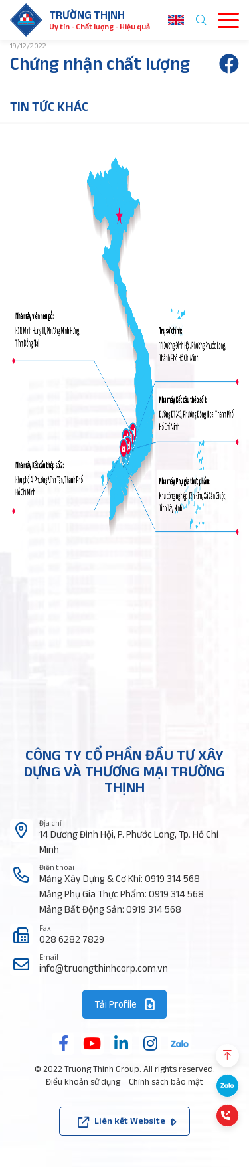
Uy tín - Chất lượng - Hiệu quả (99, 26)
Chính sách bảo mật (166, 1082)
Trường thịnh (87, 15)
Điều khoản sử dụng (83, 1082)
